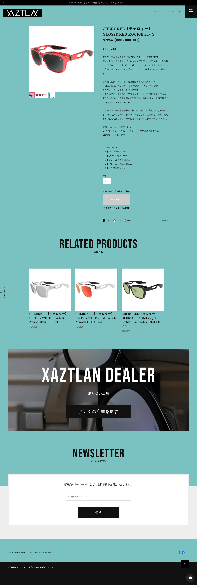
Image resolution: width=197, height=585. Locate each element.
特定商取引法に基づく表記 (40, 553)
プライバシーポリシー (17, 553)
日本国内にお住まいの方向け (116, 208)
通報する (165, 220)
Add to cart (116, 199)
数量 (105, 176)
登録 (98, 512)
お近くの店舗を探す (98, 412)
